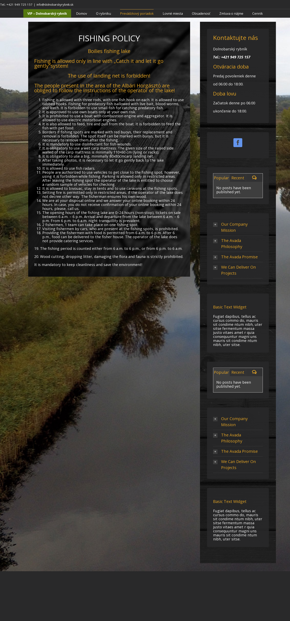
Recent (237, 178)
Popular (221, 178)
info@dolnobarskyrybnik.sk (55, 4)
